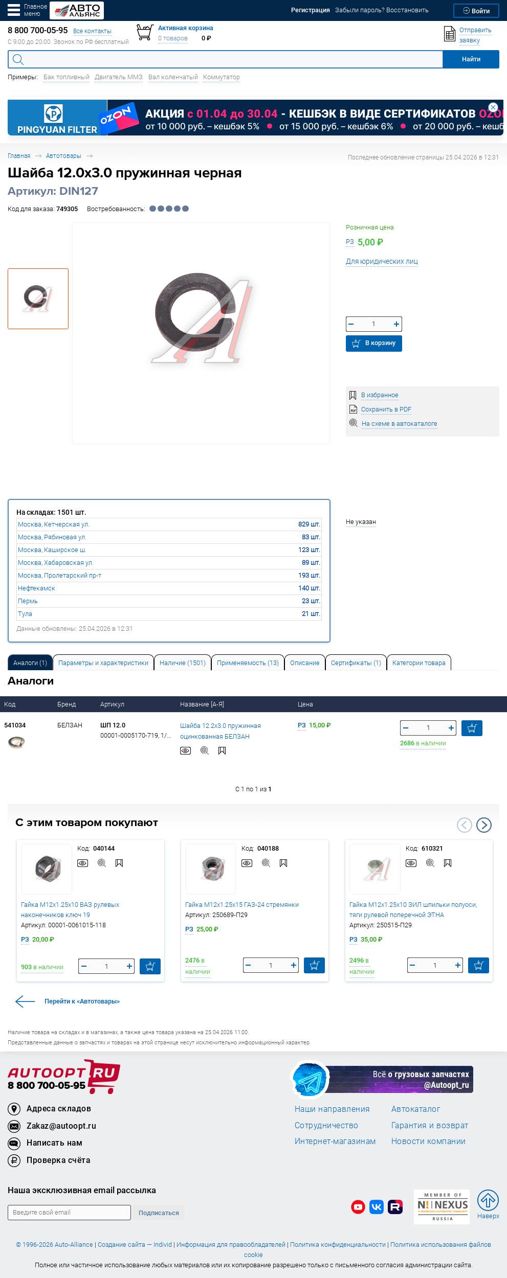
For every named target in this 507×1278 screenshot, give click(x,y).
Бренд (67, 704)
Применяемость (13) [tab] (248, 662)
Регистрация (310, 10)
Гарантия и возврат (430, 1125)
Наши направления (332, 1108)
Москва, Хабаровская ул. (56, 562)
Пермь (28, 601)
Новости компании (428, 1141)
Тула (25, 613)
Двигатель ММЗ (119, 77)
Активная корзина (185, 28)
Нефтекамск (36, 588)
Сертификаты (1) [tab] (356, 662)
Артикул (113, 704)
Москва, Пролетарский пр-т (59, 575)
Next (484, 825)
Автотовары (63, 155)
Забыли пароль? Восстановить (382, 10)
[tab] (30, 662)
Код (10, 704)
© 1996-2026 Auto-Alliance (54, 1244)
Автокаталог (416, 1108)
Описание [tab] (305, 662)
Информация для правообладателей (231, 1244)
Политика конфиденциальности (338, 1244)
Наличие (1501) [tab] (183, 662)
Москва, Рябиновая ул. (52, 537)
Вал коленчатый (173, 77)
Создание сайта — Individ (135, 1244)
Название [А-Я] (203, 704)
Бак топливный (66, 77)
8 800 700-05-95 (46, 1086)
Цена (306, 704)
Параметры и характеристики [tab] (103, 662)
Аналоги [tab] (30, 662)
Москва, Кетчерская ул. (54, 524)
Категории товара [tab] (419, 662)
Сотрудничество (327, 1125)
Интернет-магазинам (335, 1141)
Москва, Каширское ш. (52, 549)
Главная (19, 155)
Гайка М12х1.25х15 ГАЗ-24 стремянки (242, 904)
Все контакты (92, 31)
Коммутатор (221, 77)
